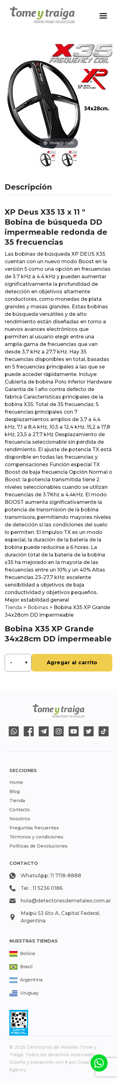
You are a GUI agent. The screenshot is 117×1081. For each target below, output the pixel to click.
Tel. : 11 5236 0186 (42, 888)
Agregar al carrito (72, 663)
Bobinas (37, 607)
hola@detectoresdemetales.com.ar (66, 901)
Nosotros (19, 819)
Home (16, 782)
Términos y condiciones (36, 837)
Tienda (13, 607)
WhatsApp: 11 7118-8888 (51, 876)
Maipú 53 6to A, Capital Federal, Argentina (60, 917)
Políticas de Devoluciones (38, 846)
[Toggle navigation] (103, 15)
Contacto (19, 809)
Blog (14, 791)
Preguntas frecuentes (34, 828)
